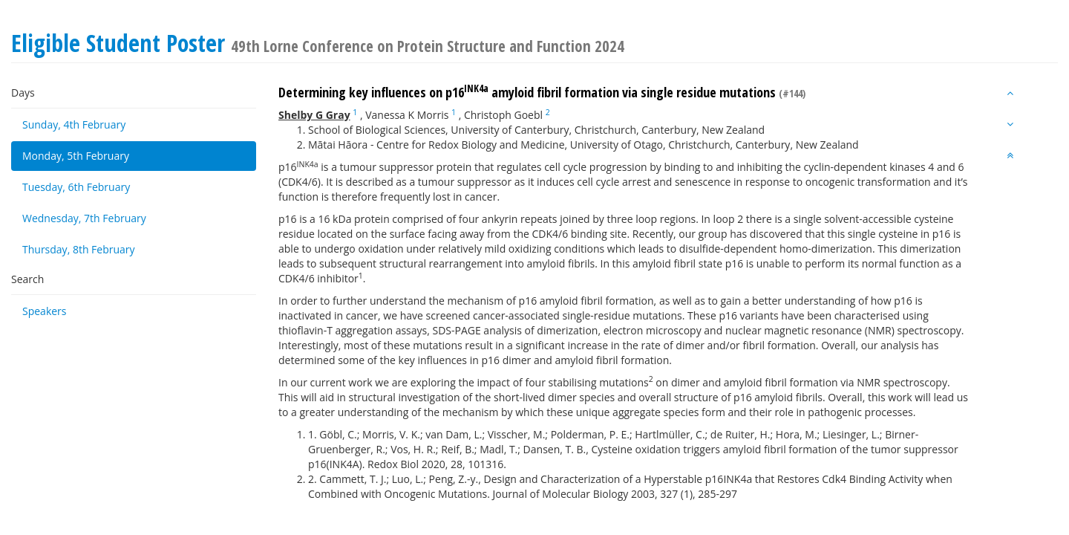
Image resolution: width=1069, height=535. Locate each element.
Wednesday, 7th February (84, 218)
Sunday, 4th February (73, 124)
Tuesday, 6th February (76, 187)
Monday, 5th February (75, 156)
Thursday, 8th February (78, 249)
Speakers (44, 311)
